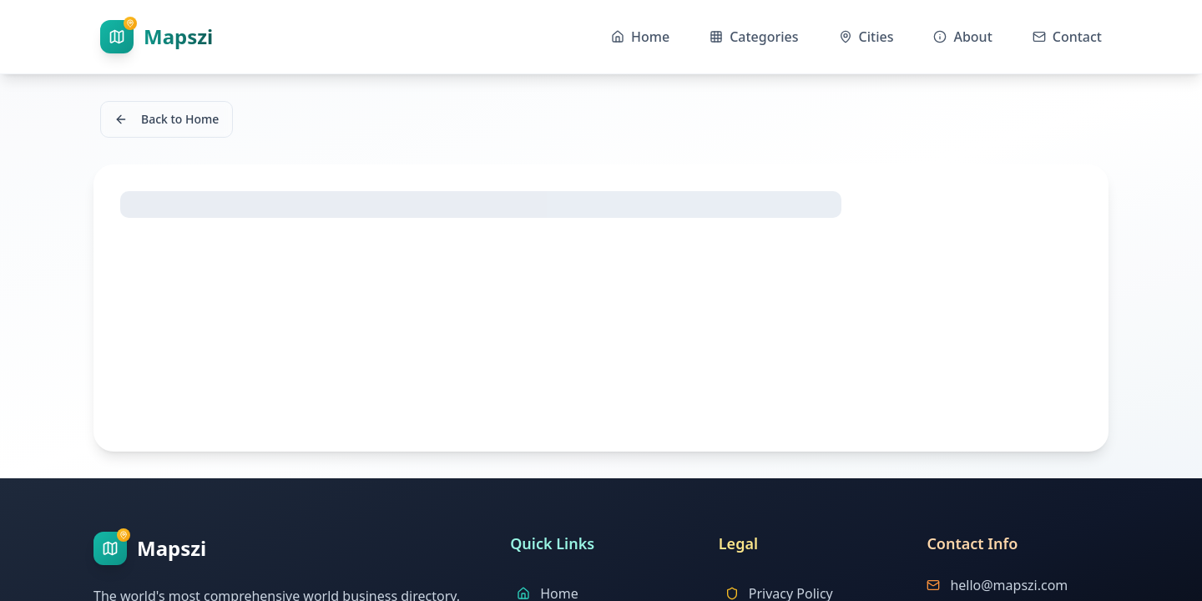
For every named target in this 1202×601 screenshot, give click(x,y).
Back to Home (166, 119)
